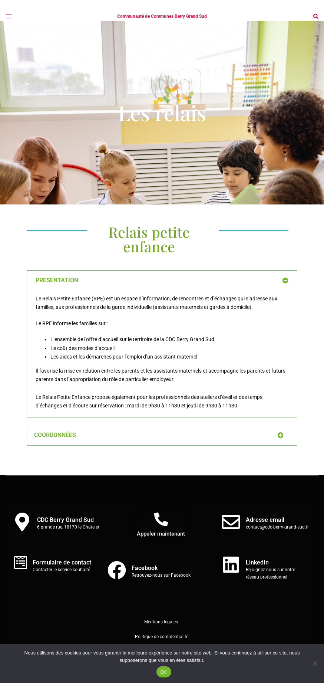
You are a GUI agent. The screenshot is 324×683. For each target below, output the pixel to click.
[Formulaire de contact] (20, 562)
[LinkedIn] (231, 564)
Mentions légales (161, 621)
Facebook (145, 568)
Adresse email (265, 519)
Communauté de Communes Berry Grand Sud (162, 16)
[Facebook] (117, 570)
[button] (315, 16)
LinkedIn (257, 562)
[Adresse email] (231, 522)
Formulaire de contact (62, 562)
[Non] (314, 663)
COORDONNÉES (55, 435)
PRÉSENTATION (57, 280)
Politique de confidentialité (162, 636)
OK (163, 672)
